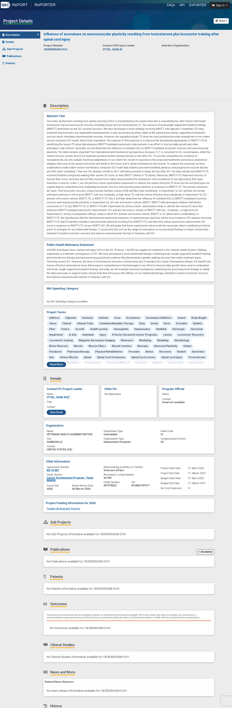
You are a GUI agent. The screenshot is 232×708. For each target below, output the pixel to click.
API (182, 5)
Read (56, 364)
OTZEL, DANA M (58, 397)
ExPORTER (197, 5)
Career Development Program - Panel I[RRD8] (70, 479)
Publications (12, 56)
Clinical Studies (13, 77)
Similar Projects (14, 98)
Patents (8, 63)
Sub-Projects (12, 49)
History (8, 91)
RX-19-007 (53, 470)
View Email (56, 412)
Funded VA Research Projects (63, 508)
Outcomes (10, 70)
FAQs (171, 5)
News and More (14, 84)
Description (20, 34)
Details (8, 42)
